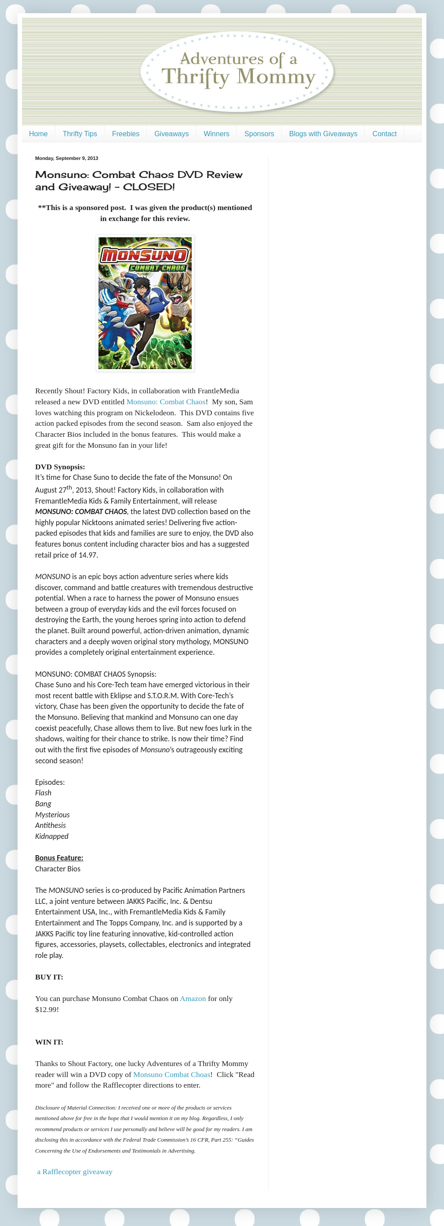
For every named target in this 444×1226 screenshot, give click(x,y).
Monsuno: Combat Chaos (166, 401)
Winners (216, 134)
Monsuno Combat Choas (171, 1074)
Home (38, 134)
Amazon (193, 998)
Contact (384, 134)
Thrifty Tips (80, 134)
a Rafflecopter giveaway (75, 1171)
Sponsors (259, 134)
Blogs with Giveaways (323, 134)
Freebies (125, 134)
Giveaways (171, 134)
